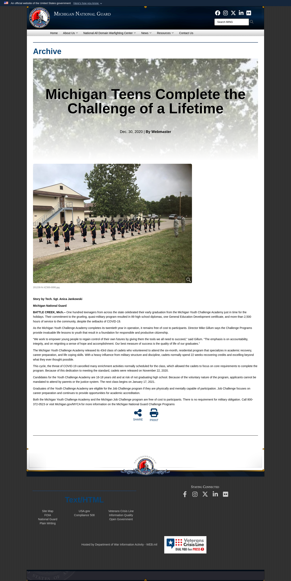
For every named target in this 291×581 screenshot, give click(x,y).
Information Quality (121, 515)
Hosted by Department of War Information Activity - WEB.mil (119, 544)
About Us (70, 33)
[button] (88, 3)
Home (54, 33)
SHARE (138, 414)
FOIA (47, 515)
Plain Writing (48, 523)
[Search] (231, 22)
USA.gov (84, 511)
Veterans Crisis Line (121, 511)
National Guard (47, 519)
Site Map (47, 511)
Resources (165, 33)
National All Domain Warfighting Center (109, 33)
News (146, 33)
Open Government (121, 519)
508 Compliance (84, 515)
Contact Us (186, 33)
